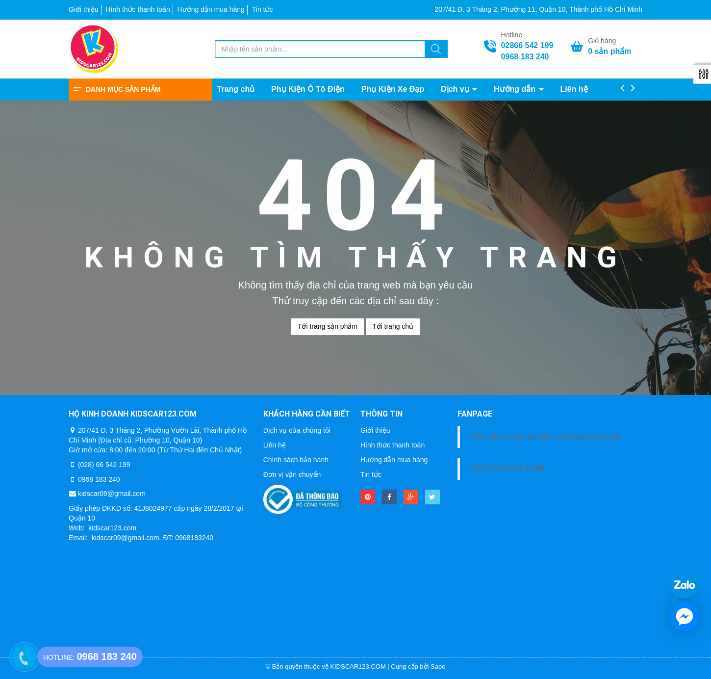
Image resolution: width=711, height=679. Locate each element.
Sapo (438, 666)
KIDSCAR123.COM (507, 468)
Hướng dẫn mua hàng (211, 9)
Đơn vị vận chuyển (292, 474)
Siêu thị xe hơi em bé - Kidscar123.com (545, 437)
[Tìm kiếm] (436, 50)
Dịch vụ (456, 89)
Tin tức (262, 9)
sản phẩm (609, 51)
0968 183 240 (525, 56)
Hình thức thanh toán (137, 9)
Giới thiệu (84, 9)
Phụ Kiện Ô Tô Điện (308, 89)
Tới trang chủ (392, 326)
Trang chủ (236, 89)
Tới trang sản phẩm (327, 326)
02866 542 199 (527, 45)
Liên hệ (573, 89)
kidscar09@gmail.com (112, 493)
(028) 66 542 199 (104, 465)
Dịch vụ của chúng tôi (296, 430)
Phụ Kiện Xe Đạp (392, 89)
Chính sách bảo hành (296, 460)
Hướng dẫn (516, 89)
